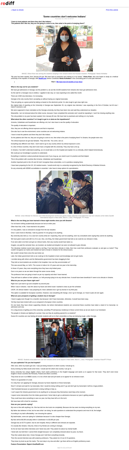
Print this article (112, 10)
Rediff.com (42, 78)
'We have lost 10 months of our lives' (69, 82)
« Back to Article (17, 10)
